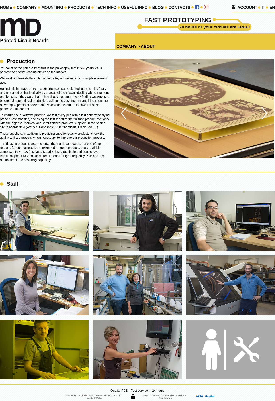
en (272, 7)
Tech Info (105, 7)
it (263, 7)
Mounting (52, 7)
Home (6, 7)
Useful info (134, 7)
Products (79, 7)
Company (27, 7)
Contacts (179, 7)
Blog (158, 7)
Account (247, 7)
